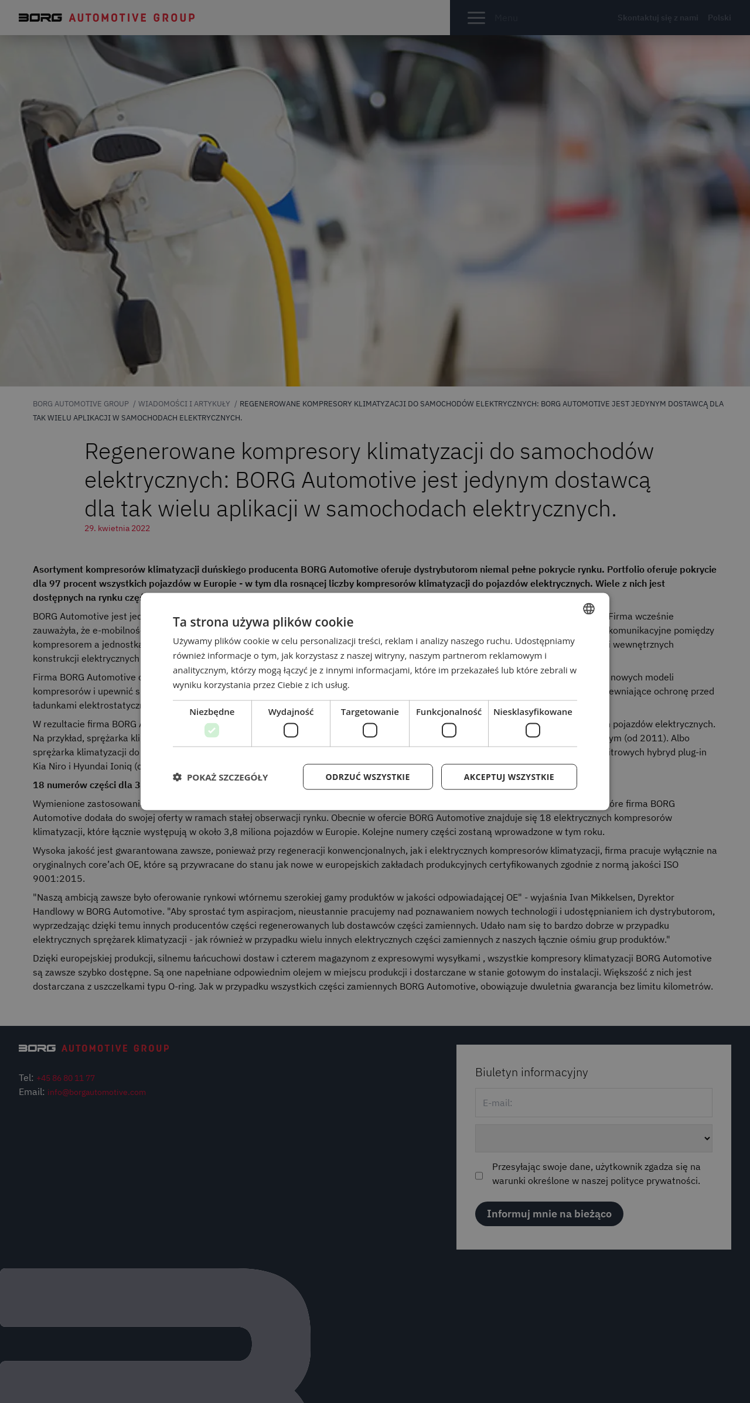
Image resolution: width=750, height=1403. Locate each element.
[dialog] (375, 701)
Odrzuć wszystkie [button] (368, 776)
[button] (220, 776)
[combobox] (589, 609)
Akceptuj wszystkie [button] (509, 776)
